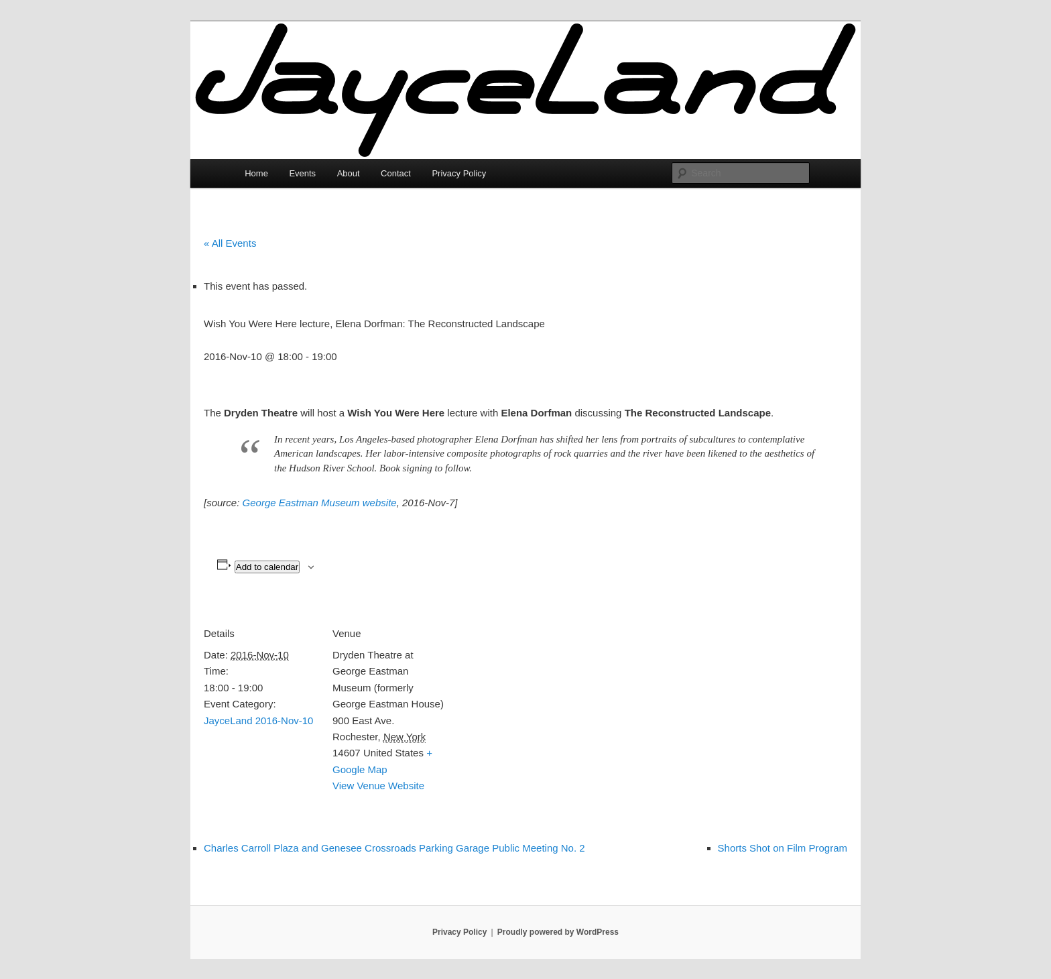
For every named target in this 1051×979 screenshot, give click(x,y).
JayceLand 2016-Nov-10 (258, 720)
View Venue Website (378, 785)
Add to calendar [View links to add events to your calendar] (267, 567)
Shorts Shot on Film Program (782, 848)
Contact (396, 173)
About (348, 173)
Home (256, 173)
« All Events (230, 243)
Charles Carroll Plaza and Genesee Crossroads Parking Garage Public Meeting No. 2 (394, 848)
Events (302, 173)
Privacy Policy (459, 173)
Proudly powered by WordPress (558, 932)
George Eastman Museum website (320, 502)
